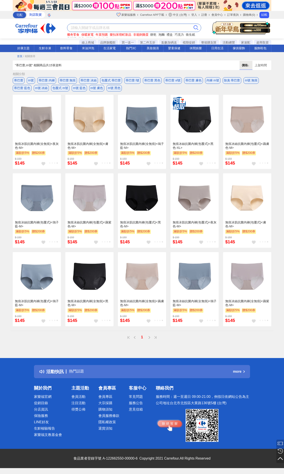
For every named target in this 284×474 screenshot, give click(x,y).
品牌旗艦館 (107, 42)
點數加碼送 (169, 42)
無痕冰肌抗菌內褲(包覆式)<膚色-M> (245, 226)
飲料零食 (66, 48)
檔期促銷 (189, 42)
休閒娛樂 (196, 48)
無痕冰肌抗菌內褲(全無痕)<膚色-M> (87, 148)
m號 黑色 (114, 89)
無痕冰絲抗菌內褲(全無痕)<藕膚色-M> (142, 305)
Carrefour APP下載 (152, 14)
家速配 (245, 42)
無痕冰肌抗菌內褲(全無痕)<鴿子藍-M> (142, 148)
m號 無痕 (251, 80)
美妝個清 (153, 48)
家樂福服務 (126, 15)
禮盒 (170, 34)
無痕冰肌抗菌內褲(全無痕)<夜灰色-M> (37, 148)
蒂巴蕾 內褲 (47, 80)
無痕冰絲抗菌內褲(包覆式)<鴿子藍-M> (37, 226)
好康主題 (23, 48)
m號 (31, 80)
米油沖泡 (88, 48)
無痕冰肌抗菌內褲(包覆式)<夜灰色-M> (195, 226)
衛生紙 (190, 34)
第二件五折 (147, 42)
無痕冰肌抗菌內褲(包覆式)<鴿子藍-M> (37, 305)
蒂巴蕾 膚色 (193, 80)
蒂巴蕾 (18, 80)
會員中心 (217, 14)
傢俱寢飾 (239, 48)
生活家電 (109, 48)
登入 (194, 14)
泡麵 (161, 34)
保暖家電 (87, 34)
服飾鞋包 (260, 48)
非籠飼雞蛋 (141, 34)
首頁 (19, 56)
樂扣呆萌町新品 (120, 34)
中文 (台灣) (178, 14)
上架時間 (261, 65)
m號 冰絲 (41, 89)
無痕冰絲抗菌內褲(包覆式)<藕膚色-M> (247, 148)
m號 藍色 (79, 89)
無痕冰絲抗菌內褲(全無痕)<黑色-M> (87, 305)
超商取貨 (262, 42)
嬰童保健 (174, 48)
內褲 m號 (212, 80)
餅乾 (153, 34)
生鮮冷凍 (45, 48)
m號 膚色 (97, 89)
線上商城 (88, 42)
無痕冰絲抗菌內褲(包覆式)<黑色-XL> (193, 148)
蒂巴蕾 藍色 (22, 89)
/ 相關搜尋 (29, 56)
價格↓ (246, 65)
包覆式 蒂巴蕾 (111, 80)
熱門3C (131, 48)
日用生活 (217, 48)
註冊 (204, 14)
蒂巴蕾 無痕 (68, 80)
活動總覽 (229, 42)
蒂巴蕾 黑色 (152, 80)
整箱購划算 (209, 42)
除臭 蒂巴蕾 (232, 80)
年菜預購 (102, 34)
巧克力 (179, 34)
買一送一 (128, 42)
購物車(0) (249, 14)
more (239, 374)
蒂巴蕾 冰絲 (88, 80)
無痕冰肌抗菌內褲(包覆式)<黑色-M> (140, 226)
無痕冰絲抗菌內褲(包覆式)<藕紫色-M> (89, 226)
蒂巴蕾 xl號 (173, 80)
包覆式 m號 (60, 89)
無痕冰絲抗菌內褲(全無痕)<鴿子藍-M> (195, 305)
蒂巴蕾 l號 (132, 80)
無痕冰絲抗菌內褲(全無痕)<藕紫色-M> (247, 305)
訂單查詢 (233, 14)
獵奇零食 (73, 34)
